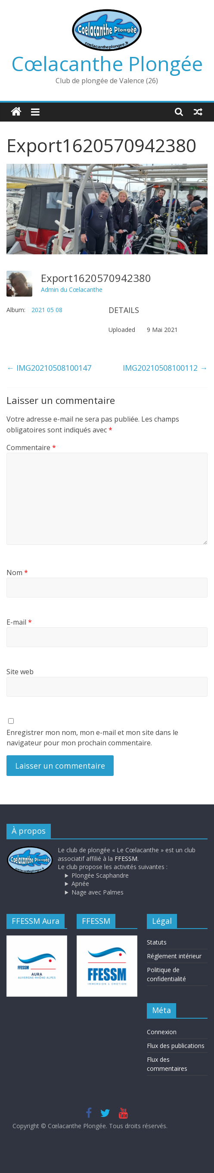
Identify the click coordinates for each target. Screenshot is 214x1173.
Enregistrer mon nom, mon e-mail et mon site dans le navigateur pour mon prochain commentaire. (92, 738)
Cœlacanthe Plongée (107, 63)
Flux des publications (176, 1046)
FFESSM (126, 858)
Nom (17, 572)
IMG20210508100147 (48, 368)
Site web (20, 671)
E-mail (19, 622)
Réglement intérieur (174, 956)
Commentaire (31, 447)
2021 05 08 (46, 310)
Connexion (162, 1032)
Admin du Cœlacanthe (71, 289)
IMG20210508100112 (165, 368)
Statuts (157, 942)
